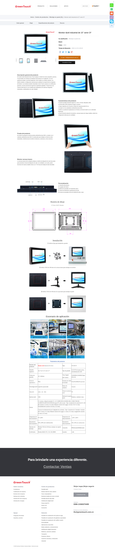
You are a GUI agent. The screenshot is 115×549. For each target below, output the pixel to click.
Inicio (32, 17)
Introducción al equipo (18, 500)
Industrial (43, 541)
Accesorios (44, 507)
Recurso (62, 23)
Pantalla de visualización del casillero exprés (52, 520)
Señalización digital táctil (47, 500)
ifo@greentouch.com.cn (84, 512)
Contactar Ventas (57, 466)
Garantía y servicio (18, 517)
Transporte (44, 534)
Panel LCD (44, 505)
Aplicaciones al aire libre (47, 524)
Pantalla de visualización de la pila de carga (52, 515)
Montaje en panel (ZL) (56, 17)
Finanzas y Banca (45, 536)
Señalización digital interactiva (48, 529)
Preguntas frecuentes (18, 515)
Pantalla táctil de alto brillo (47, 498)
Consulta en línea (66, 62)
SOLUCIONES (53, 6)
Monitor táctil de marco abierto (48, 491)
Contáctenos (16, 489)
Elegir (31, 23)
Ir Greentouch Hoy (80, 494)
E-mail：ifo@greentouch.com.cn (69, 57)
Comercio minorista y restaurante (49, 538)
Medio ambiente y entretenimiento (49, 527)
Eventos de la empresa (19, 494)
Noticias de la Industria (19, 496)
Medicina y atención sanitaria (48, 531)
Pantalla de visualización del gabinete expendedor (53, 517)
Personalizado (44, 522)
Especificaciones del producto (46, 23)
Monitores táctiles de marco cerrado (50, 496)
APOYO (66, 6)
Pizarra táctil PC (45, 503)
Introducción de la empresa (20, 498)
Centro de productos (41, 17)
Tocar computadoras (46, 494)
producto (41, 6)
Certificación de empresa (19, 491)
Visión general (20, 23)
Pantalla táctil (44, 489)
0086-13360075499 (81, 504)
